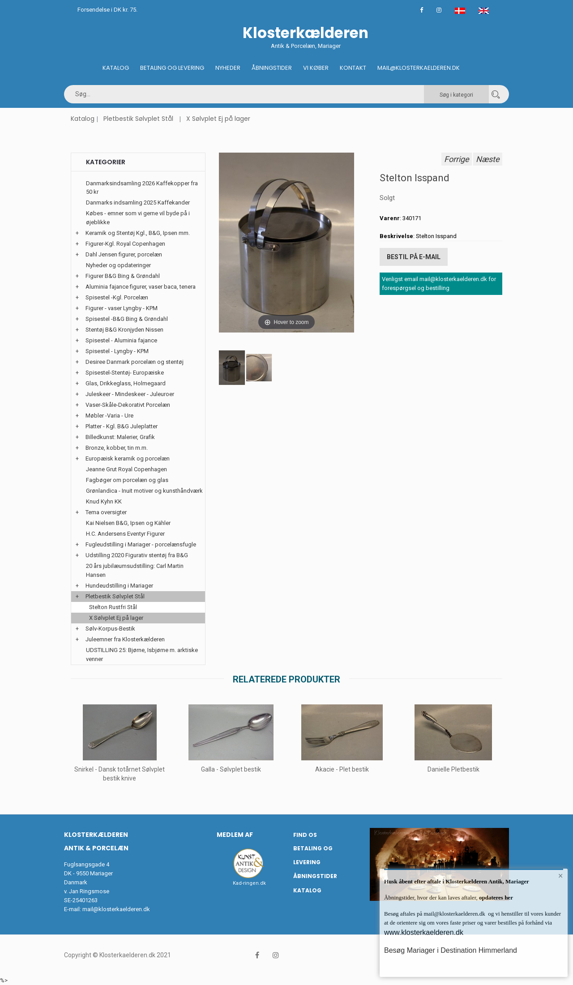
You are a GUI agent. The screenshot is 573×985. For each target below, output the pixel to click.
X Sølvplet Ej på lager (218, 118)
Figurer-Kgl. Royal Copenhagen (125, 243)
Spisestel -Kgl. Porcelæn (117, 297)
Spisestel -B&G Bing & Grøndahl (127, 319)
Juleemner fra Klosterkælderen (125, 639)
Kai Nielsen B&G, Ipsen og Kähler (128, 523)
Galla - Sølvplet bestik (231, 769)
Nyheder (227, 68)
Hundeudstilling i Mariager (119, 585)
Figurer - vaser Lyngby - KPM (122, 308)
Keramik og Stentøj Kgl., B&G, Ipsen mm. (138, 233)
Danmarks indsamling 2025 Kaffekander (138, 202)
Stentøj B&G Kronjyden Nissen (124, 329)
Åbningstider (272, 68)
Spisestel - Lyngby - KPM (117, 351)
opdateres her (495, 897)
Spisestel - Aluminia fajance (121, 340)
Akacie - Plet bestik (342, 769)
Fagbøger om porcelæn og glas (127, 480)
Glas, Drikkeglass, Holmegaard (126, 383)
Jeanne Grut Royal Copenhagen (126, 469)
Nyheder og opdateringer (118, 265)
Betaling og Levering (172, 68)
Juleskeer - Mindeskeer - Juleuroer (130, 394)
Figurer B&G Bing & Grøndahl (123, 276)
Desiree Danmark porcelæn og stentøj (135, 361)
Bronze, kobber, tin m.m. (117, 447)
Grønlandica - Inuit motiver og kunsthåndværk (144, 490)
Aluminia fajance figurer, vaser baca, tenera (141, 286)
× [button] (560, 875)
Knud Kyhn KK (104, 501)
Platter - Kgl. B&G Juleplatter (122, 426)
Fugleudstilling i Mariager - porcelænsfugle (141, 544)
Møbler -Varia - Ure (109, 415)
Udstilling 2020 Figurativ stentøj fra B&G (137, 555)
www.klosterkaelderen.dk (423, 932)
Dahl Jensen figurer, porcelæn (124, 254)
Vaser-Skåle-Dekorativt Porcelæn (128, 404)
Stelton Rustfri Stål (113, 607)
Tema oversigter (106, 512)
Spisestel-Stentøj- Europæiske (125, 372)
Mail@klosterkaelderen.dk (418, 68)
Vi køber (316, 68)
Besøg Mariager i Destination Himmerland (450, 950)
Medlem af (235, 834)
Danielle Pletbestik (453, 769)
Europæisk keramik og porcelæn (128, 458)
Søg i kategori (456, 95)
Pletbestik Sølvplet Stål (138, 118)
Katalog (116, 68)
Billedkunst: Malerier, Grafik (120, 437)
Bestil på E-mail (413, 256)
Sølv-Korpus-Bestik (110, 628)
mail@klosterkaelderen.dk (116, 909)
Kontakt (353, 68)
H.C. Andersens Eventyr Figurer (125, 533)
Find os (305, 835)
